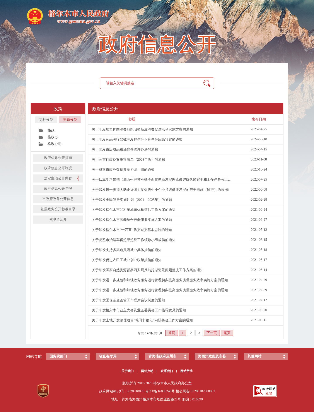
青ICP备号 (160, 391)
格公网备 (183, 391)
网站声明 (149, 371)
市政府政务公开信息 (58, 199)
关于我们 (129, 371)
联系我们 (169, 371)
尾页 (227, 333)
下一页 (211, 333)
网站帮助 (186, 371)
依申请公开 (58, 219)
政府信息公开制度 (58, 168)
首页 (171, 333)
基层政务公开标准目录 (58, 209)
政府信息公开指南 (58, 158)
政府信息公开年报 (58, 188)
